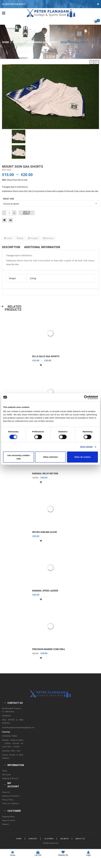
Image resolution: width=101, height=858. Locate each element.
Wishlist (63, 854)
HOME (18, 839)
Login (88, 853)
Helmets (65, 839)
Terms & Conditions (10, 803)
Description (11, 247)
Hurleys (32, 839)
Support (5, 824)
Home (5, 42)
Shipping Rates (8, 816)
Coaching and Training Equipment (35, 42)
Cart (37, 853)
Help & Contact (8, 820)
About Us (6, 792)
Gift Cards (6, 774)
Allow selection (50, 457)
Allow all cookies (82, 457)
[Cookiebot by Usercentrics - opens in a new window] (86, 397)
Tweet (8, 238)
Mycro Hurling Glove (44, 532)
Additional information (42, 247)
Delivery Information (10, 796)
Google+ (33, 238)
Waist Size (8, 198)
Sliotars (49, 839)
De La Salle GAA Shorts (45, 356)
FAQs (4, 771)
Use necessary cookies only (18, 457)
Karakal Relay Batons (45, 473)
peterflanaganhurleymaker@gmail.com (18, 727)
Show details (86, 447)
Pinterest (48, 238)
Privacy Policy (8, 799)
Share (20, 238)
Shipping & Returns (10, 778)
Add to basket (26, 213)
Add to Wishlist (4, 220)
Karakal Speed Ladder (45, 590)
